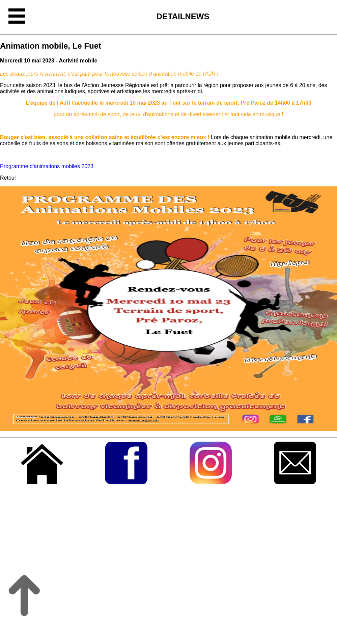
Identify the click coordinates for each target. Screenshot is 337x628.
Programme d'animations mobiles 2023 (46, 166)
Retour (8, 178)
